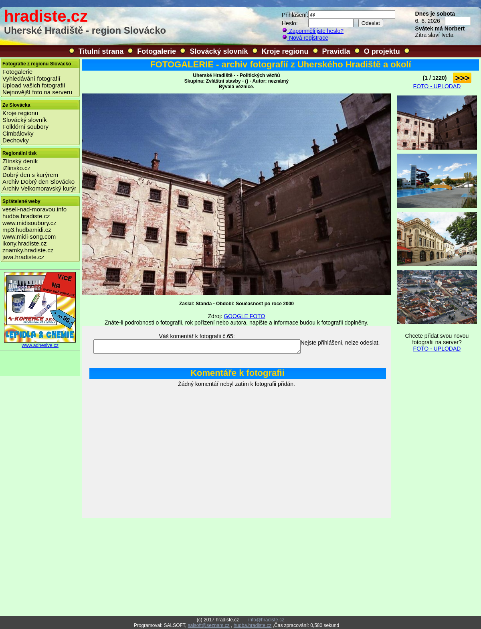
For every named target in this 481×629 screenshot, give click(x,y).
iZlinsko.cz (16, 167)
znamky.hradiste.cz (27, 250)
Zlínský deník (20, 161)
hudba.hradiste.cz (26, 216)
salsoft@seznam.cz (208, 625)
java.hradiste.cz (23, 257)
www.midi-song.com (29, 236)
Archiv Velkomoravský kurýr (39, 188)
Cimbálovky (18, 133)
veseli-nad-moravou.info (34, 209)
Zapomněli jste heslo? (313, 31)
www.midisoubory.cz (29, 222)
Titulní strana (101, 51)
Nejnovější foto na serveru (37, 92)
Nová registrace (305, 37)
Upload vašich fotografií (33, 85)
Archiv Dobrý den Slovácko (38, 181)
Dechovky (15, 140)
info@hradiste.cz (267, 620)
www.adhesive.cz (40, 343)
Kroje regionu (285, 51)
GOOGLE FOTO (244, 316)
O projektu (382, 51)
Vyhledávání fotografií (31, 78)
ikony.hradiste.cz (24, 243)
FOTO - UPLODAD (437, 86)
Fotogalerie (156, 51)
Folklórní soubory (25, 126)
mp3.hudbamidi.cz (26, 229)
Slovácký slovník (219, 51)
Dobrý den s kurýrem (30, 174)
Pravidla (336, 51)
